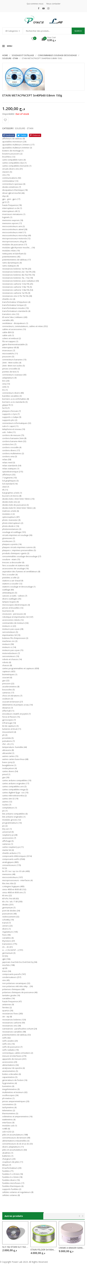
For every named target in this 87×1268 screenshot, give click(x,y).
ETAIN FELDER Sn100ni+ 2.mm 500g (43, 1249)
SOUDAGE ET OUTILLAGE (23, 55)
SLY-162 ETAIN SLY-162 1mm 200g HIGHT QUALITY (15, 1246)
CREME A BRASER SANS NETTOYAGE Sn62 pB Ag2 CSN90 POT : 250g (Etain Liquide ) (72, 1247)
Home (5, 55)
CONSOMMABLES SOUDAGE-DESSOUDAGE (57, 55)
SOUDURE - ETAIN (10, 58)
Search (78, 31)
